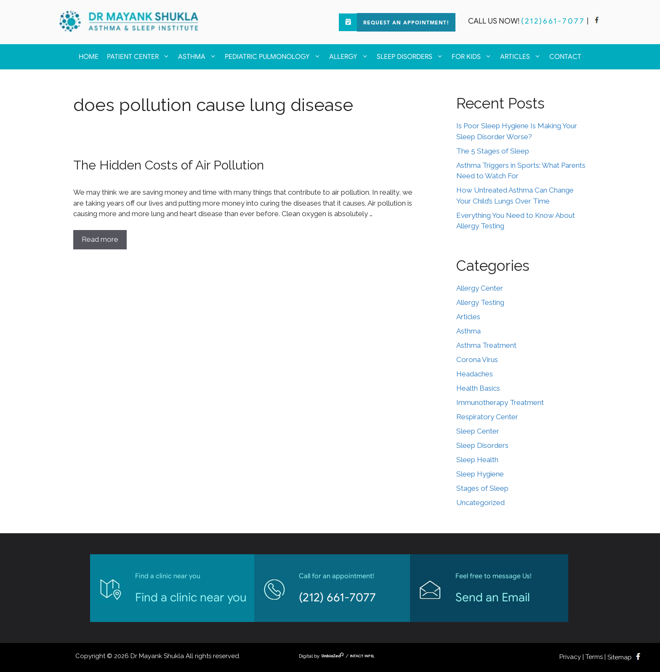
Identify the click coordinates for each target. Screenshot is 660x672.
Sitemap (619, 657)
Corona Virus (477, 359)
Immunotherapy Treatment (500, 402)
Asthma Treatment (486, 345)
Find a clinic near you (191, 597)
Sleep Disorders (412, 56)
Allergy (351, 56)
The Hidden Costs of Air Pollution (168, 165)
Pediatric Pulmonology (275, 56)
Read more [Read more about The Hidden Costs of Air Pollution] (100, 239)
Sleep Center (477, 431)
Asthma (199, 56)
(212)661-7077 (553, 21)
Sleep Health (477, 459)
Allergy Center (479, 288)
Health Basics (478, 388)
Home (88, 57)
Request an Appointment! (406, 23)
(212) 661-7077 (337, 597)
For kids (474, 56)
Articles (522, 56)
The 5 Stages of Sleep (492, 151)
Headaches (474, 374)
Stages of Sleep (482, 488)
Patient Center (140, 56)
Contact (565, 57)
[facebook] (597, 21)
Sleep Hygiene (480, 474)
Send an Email (492, 597)
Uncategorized (480, 502)
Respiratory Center (487, 417)
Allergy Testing (480, 302)
